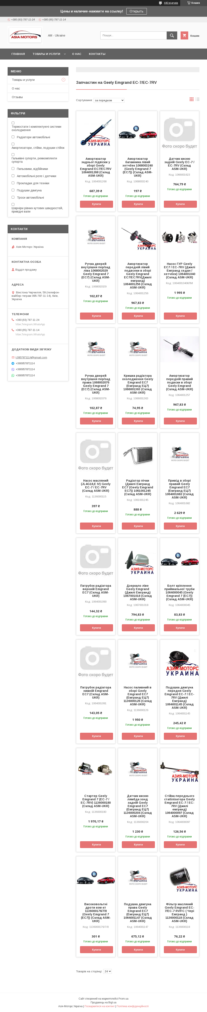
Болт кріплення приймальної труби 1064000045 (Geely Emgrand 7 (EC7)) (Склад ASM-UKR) (179, 592)
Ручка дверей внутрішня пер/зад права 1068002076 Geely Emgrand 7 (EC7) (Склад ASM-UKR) (95, 384)
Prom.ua (123, 998)
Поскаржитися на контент (99, 1006)
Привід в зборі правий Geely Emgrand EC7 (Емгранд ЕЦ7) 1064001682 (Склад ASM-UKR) (179, 489)
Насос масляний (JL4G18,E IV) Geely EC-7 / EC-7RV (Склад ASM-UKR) (95, 485)
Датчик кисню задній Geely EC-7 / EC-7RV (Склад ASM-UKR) (179, 164)
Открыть (136, 11)
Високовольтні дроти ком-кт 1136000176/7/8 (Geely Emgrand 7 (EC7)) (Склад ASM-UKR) (96, 912)
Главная (18, 54)
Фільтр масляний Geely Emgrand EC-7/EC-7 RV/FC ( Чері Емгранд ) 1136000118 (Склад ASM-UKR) (179, 912)
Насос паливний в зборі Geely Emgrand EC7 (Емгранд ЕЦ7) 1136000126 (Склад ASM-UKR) (138, 696)
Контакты (97, 54)
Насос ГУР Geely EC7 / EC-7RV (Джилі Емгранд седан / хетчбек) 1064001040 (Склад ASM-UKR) (179, 270)
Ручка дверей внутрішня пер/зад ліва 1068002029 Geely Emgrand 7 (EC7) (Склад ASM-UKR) (95, 272)
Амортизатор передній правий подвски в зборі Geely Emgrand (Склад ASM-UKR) (179, 382)
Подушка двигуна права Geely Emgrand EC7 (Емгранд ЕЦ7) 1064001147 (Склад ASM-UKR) (138, 912)
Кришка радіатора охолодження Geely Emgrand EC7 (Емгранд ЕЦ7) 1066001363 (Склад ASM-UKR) (137, 384)
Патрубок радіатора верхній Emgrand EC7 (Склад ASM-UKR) (95, 590)
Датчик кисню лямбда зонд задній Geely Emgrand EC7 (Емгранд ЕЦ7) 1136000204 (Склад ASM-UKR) (138, 806)
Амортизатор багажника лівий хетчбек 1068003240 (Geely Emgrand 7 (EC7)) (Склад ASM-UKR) (138, 167)
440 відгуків (171, 2)
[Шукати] (172, 35)
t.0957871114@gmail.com (31, 357)
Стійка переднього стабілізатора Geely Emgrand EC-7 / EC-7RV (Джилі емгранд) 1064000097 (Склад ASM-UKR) (179, 806)
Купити (96, 204)
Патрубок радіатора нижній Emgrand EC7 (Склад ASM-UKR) (95, 692)
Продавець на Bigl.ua (103, 1002)
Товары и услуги (46, 54)
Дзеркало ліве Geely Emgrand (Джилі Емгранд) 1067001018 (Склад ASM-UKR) (137, 592)
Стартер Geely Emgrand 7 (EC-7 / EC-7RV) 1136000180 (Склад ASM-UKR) (96, 801)
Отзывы (17, 97)
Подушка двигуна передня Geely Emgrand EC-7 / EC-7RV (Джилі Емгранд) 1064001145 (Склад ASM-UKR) (179, 697)
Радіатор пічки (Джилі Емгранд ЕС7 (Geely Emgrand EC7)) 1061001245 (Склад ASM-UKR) (137, 487)
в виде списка (197, 100)
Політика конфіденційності (133, 1006)
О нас (76, 54)
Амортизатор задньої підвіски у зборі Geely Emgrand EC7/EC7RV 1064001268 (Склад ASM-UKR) (95, 167)
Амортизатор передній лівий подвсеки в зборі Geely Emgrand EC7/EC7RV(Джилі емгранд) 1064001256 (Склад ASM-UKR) (137, 275)
